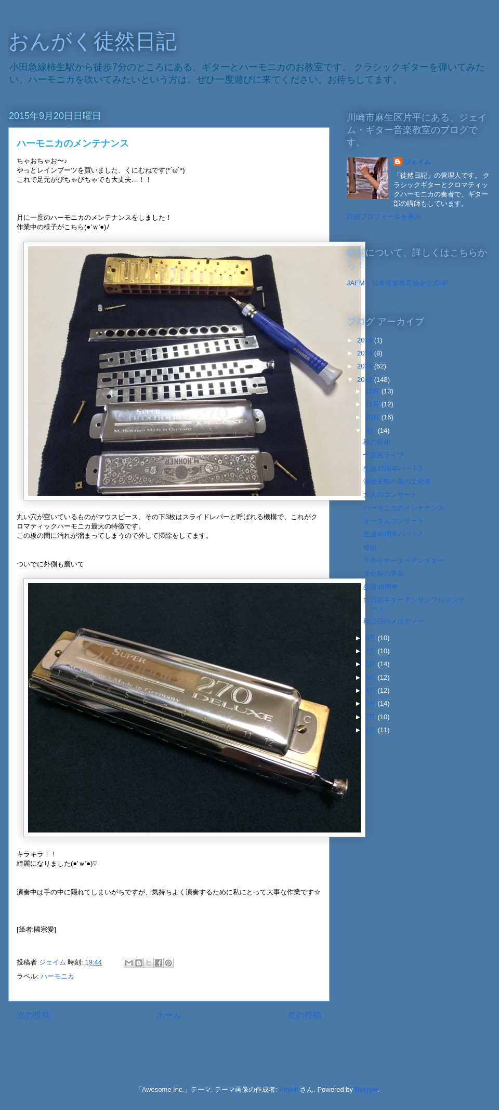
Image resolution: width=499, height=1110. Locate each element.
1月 (371, 730)
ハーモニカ (57, 976)
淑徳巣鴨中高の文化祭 (397, 481)
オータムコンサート (393, 521)
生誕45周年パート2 (392, 534)
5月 (371, 677)
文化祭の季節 (383, 573)
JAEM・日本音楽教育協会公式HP (398, 283)
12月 (373, 391)
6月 (371, 664)
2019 (365, 340)
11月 (373, 404)
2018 (365, 353)
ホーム (168, 1015)
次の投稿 (33, 1015)
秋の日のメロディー (393, 621)
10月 (373, 417)
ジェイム (417, 162)
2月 (371, 717)
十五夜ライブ (383, 455)
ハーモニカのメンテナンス (403, 508)
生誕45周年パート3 (392, 468)
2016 (365, 366)
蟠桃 (370, 547)
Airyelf (288, 1089)
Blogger (366, 1089)
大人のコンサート (390, 494)
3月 (371, 703)
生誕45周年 (380, 587)
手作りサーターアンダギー (403, 560)
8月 (371, 638)
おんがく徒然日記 (92, 41)
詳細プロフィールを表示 (384, 216)
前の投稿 (304, 1015)
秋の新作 (376, 442)
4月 (371, 690)
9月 (371, 430)
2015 (365, 380)
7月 (371, 651)
